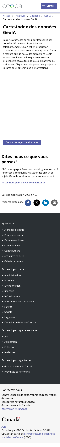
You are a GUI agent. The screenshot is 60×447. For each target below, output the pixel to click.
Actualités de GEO (14, 259)
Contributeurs (12, 254)
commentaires (37, 186)
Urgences (9, 320)
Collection (9, 350)
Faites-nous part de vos (14, 186)
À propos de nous (14, 233)
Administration (12, 278)
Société (8, 315)
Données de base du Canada (20, 326)
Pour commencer (13, 238)
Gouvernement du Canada (18, 370)
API (6, 340)
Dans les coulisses (14, 243)
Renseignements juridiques (19, 305)
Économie (9, 284)
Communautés (12, 249)
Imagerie (9, 294)
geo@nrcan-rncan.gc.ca (14, 412)
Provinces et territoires (17, 375)
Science (8, 310)
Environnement (12, 289)
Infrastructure (12, 299)
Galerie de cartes (13, 264)
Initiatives (20, 19)
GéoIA (47, 19)
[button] (28, 206)
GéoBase (35, 19)
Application (10, 345)
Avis (3, 430)
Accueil (6, 19)
